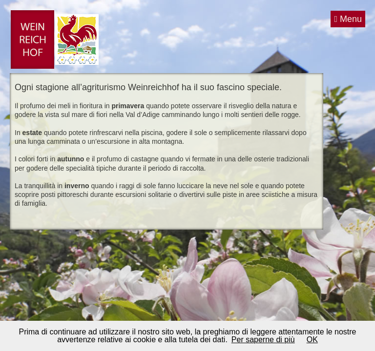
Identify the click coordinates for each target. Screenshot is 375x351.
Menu (348, 19)
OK (312, 339)
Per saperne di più (263, 339)
